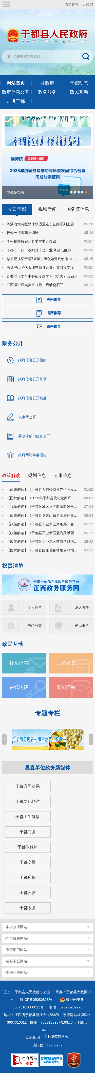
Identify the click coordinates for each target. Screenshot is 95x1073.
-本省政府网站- (16, 927)
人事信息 (63, 475)
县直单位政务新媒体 (47, 767)
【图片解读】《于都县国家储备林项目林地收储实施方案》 (42, 550)
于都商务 (28, 832)
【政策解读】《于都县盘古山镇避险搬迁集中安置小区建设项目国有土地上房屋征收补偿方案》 (42, 515)
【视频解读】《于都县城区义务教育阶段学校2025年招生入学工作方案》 (42, 507)
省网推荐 (54, 313)
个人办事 (35, 607)
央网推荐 (54, 299)
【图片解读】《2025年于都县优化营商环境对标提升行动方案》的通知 (42, 498)
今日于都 (17, 209)
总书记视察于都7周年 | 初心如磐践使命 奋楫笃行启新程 (42, 259)
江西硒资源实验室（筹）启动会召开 (35, 285)
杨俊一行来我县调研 (23, 233)
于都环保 (28, 877)
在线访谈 (18, 687)
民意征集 (66, 663)
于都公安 (28, 892)
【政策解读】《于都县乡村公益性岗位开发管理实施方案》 (42, 489)
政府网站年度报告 (32, 455)
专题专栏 (47, 713)
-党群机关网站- (16, 938)
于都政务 (28, 908)
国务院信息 (77, 209)
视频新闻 (47, 209)
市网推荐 (54, 326)
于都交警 (28, 862)
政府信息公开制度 (32, 398)
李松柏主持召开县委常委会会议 (31, 241)
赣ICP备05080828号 (36, 1000)
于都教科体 (27, 847)
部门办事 (35, 626)
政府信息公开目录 (32, 379)
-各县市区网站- (16, 961)
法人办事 (82, 607)
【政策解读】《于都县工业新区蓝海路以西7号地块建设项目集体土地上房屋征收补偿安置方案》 (42, 533)
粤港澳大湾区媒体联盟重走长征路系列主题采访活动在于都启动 (42, 224)
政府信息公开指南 (32, 360)
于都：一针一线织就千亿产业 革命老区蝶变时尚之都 (42, 250)
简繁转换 (72, 4)
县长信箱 (18, 663)
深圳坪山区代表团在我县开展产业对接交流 (40, 267)
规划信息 (37, 475)
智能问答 (66, 687)
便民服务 (82, 626)
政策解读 (11, 475)
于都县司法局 (27, 786)
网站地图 (33, 1038)
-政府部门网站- (16, 950)
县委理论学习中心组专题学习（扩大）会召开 (42, 276)
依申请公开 (27, 417)
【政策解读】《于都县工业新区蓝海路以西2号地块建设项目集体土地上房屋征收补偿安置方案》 (42, 542)
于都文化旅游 (27, 801)
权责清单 (12, 566)
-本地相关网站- (16, 972)
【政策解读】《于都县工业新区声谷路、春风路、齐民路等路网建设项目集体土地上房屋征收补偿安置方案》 (42, 524)
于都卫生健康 (27, 816)
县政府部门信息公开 (34, 436)
